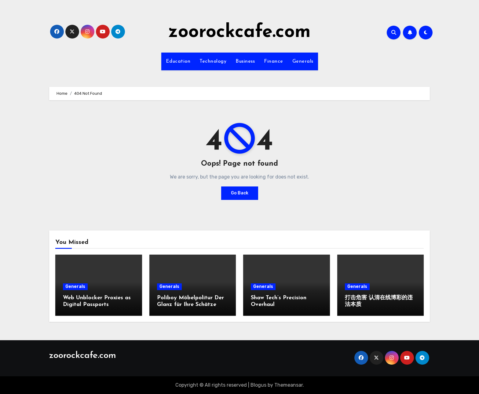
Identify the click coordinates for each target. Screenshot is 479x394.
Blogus (258, 385)
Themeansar (288, 385)
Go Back (239, 193)
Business (245, 61)
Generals (302, 61)
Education (178, 61)
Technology (212, 61)
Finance (273, 61)
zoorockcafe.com (239, 32)
